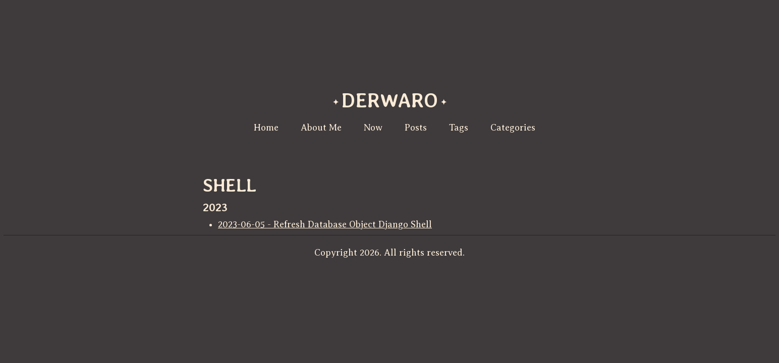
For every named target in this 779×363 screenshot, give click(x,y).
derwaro (390, 100)
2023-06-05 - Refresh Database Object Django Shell (325, 224)
